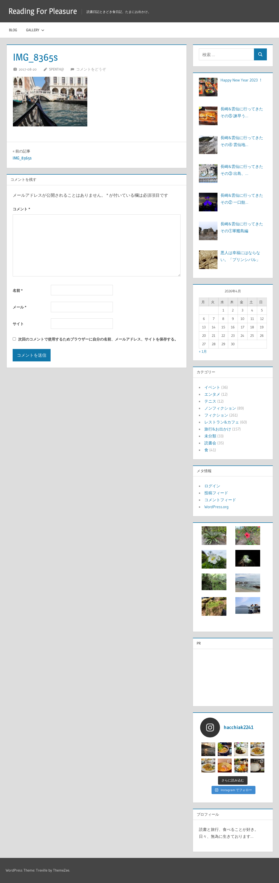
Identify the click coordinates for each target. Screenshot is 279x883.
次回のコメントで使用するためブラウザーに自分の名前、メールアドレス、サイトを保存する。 (98, 339)
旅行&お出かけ (217, 428)
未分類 (210, 435)
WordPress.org (216, 506)
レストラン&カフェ (221, 422)
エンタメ (212, 394)
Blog (13, 30)
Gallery (35, 30)
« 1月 (203, 351)
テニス (210, 401)
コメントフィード (220, 499)
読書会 (210, 442)
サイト (18, 323)
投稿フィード (216, 492)
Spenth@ (56, 69)
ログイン (212, 485)
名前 (18, 290)
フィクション (216, 415)
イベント (212, 387)
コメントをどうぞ (91, 69)
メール (19, 307)
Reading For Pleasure (42, 11)
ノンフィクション (220, 408)
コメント (21, 209)
